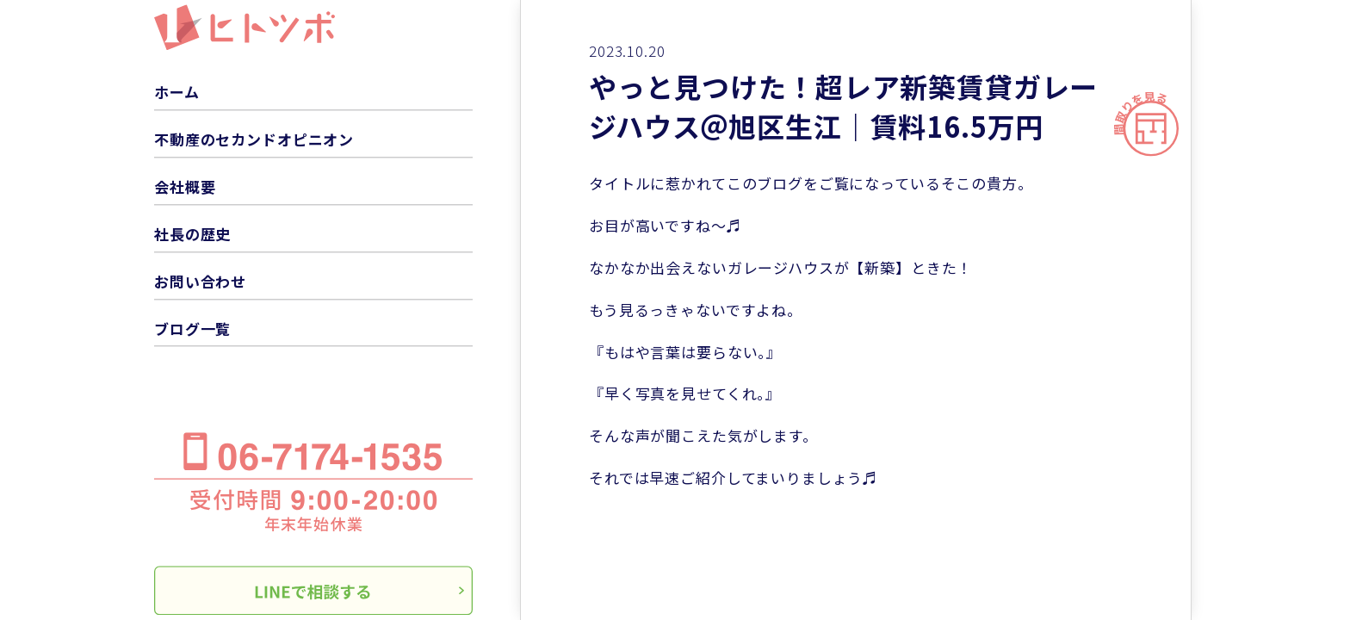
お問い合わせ (200, 281)
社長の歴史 (192, 234)
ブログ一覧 (192, 328)
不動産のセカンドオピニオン (254, 139)
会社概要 (184, 186)
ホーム (177, 91)
